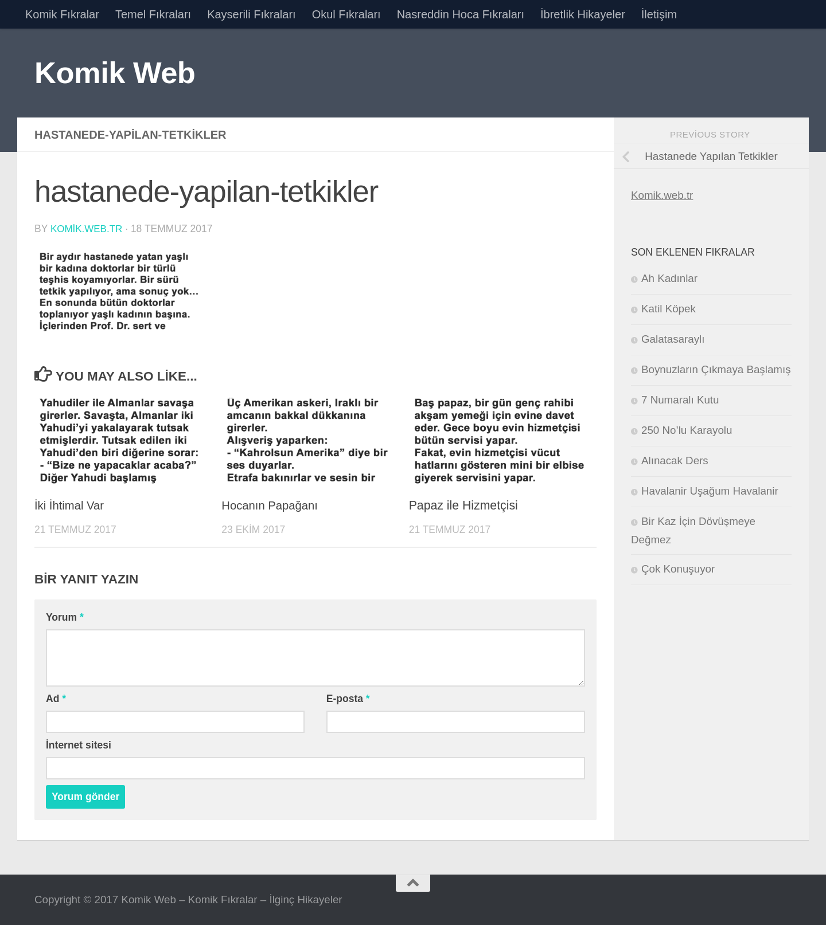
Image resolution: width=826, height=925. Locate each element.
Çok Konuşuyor (678, 569)
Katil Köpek (668, 309)
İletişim (659, 14)
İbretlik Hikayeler (582, 14)
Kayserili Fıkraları (251, 14)
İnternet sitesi (78, 744)
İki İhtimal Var (70, 505)
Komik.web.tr (662, 195)
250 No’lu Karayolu (686, 430)
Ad (56, 698)
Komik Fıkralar (62, 14)
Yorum (65, 616)
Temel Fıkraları (153, 14)
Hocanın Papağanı (271, 505)
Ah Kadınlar (669, 278)
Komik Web (114, 72)
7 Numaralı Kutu (680, 400)
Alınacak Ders (674, 460)
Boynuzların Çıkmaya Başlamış (716, 369)
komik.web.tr (87, 228)
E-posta (348, 698)
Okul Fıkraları (346, 14)
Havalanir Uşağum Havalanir (709, 491)
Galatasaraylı (672, 339)
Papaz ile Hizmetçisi (463, 505)
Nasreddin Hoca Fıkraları (460, 14)
